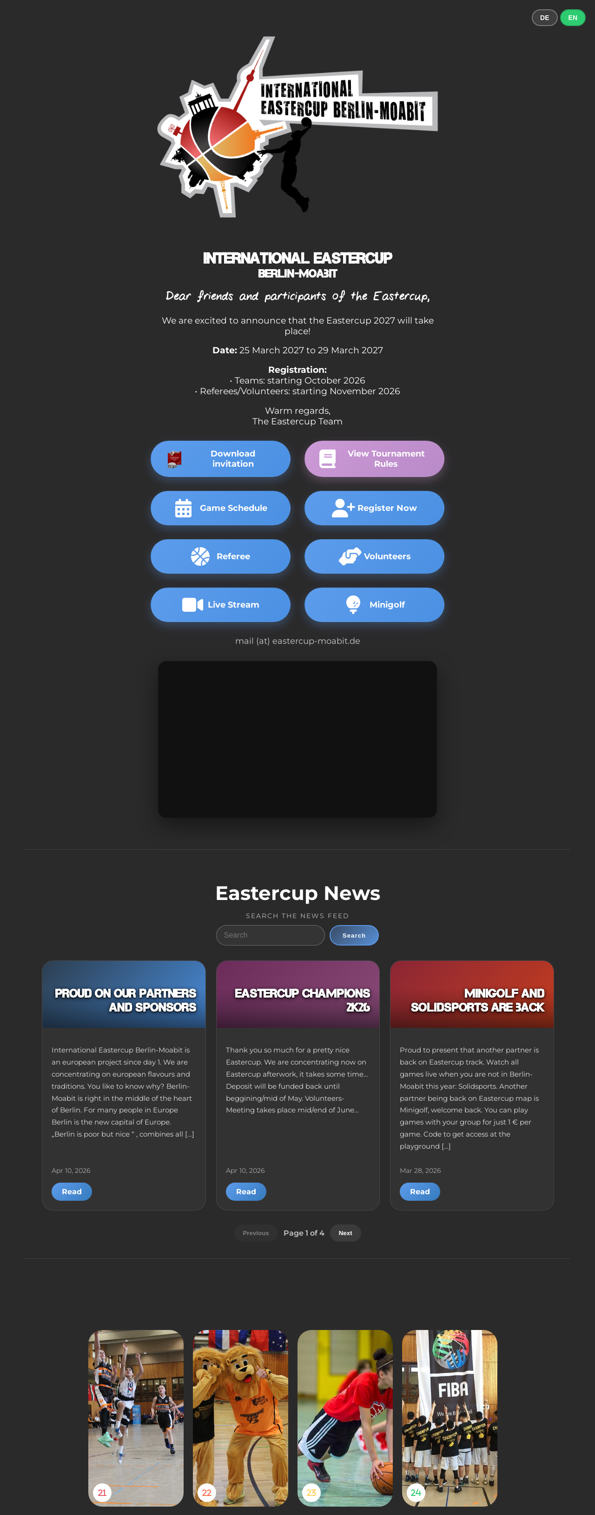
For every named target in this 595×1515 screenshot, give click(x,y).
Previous (256, 1233)
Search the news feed (298, 916)
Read (72, 1191)
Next (345, 1233)
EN (573, 17)
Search (354, 935)
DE (544, 17)
